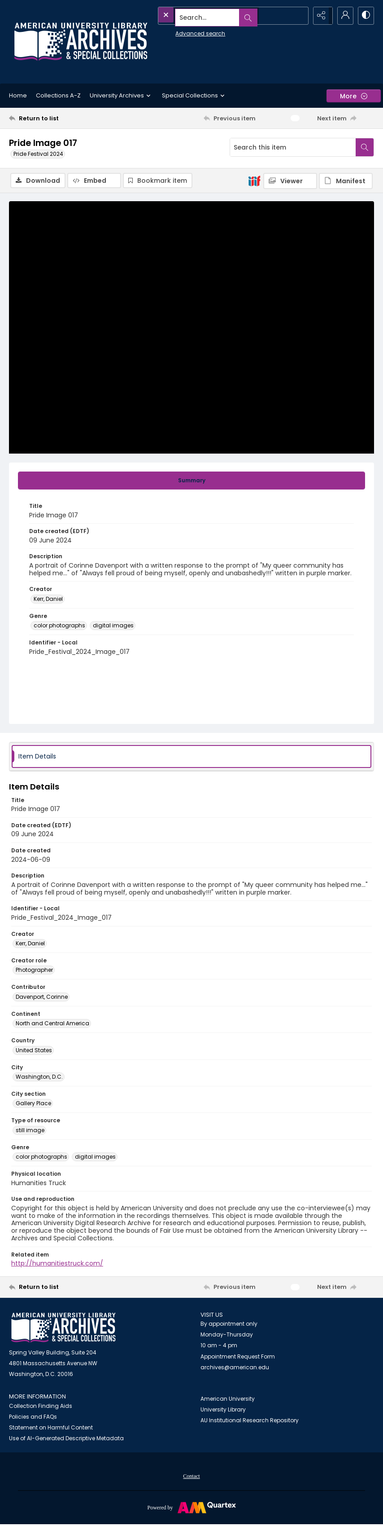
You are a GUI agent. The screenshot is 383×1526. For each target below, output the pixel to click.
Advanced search (180, 31)
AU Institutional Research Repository (249, 1421)
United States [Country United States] (34, 1051)
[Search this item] (293, 147)
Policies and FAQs (33, 1417)
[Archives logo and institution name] (80, 41)
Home (18, 95)
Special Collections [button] (194, 95)
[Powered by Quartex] (191, 1508)
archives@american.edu (234, 1368)
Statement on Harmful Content (51, 1428)
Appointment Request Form (237, 1357)
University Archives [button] (121, 95)
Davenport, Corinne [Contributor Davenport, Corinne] (42, 997)
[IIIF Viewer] (290, 181)
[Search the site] (213, 15)
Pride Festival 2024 (38, 154)
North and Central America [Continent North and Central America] (52, 1024)
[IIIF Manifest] (346, 181)
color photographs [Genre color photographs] (59, 626)
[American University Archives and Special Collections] (63, 1328)
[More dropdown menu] (353, 95)
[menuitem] (191, 1476)
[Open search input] (297, 15)
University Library (223, 1410)
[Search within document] (365, 147)
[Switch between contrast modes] (365, 15)
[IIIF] (254, 180)
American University (227, 1399)
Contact (191, 1477)
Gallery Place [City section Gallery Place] (33, 1104)
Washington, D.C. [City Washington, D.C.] (39, 1077)
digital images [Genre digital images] (113, 626)
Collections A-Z (58, 95)
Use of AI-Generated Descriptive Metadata (66, 1439)
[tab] (191, 481)
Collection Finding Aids (40, 1407)
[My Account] (342, 15)
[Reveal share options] (320, 15)
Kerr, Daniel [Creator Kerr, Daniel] (48, 600)
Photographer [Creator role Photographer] (34, 971)
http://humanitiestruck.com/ (57, 1264)
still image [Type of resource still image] (30, 1131)
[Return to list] (57, 118)
